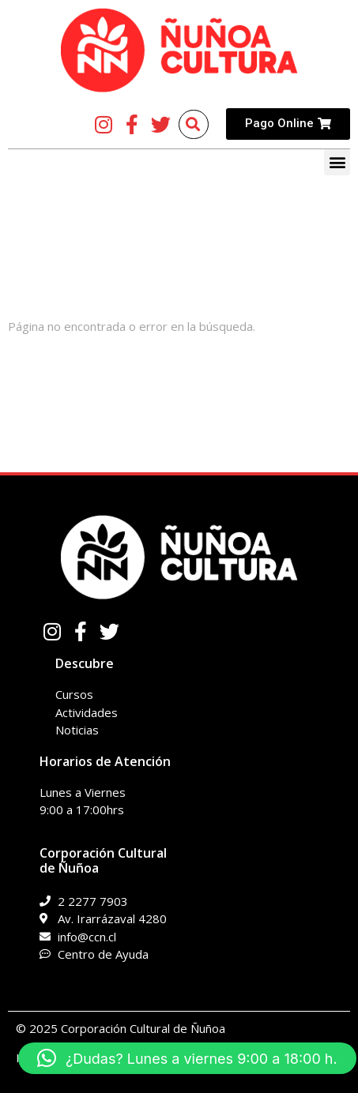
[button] (337, 162)
